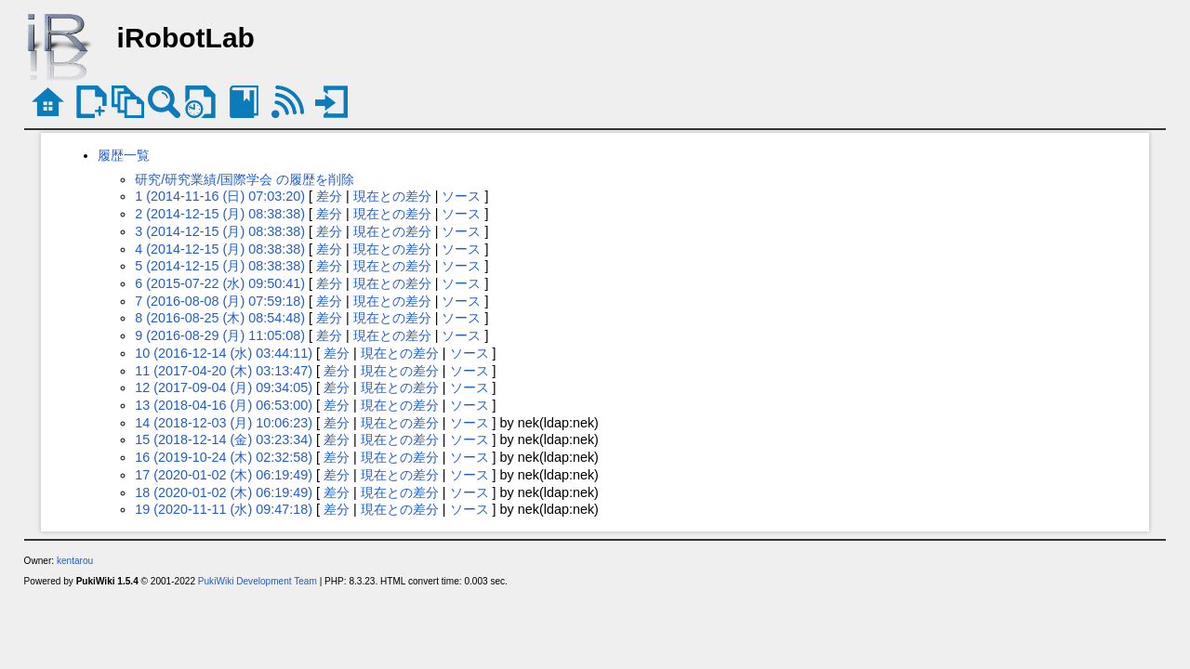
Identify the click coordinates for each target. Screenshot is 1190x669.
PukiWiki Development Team (257, 581)
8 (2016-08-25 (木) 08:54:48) (220, 317)
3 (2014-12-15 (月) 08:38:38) (220, 231)
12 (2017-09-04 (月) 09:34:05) (223, 387)
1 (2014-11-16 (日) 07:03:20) (220, 196)
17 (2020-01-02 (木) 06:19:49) (223, 474)
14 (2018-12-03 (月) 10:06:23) (223, 422)
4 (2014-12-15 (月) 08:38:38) (220, 249)
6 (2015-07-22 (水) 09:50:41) (220, 283)
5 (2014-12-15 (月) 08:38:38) (220, 265)
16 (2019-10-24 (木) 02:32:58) (223, 457)
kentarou (75, 561)
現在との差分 (392, 196)
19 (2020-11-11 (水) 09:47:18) (223, 509)
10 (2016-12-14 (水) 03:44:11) (223, 353)
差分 (329, 196)
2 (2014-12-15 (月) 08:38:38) (220, 213)
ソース (461, 196)
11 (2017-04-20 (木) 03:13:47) (223, 370)
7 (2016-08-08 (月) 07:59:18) (220, 301)
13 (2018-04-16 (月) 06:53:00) (223, 405)
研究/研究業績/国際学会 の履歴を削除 (244, 179)
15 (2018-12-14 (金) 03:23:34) (223, 439)
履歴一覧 (124, 155)
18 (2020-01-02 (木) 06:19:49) (223, 492)
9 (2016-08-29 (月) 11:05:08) (220, 335)
